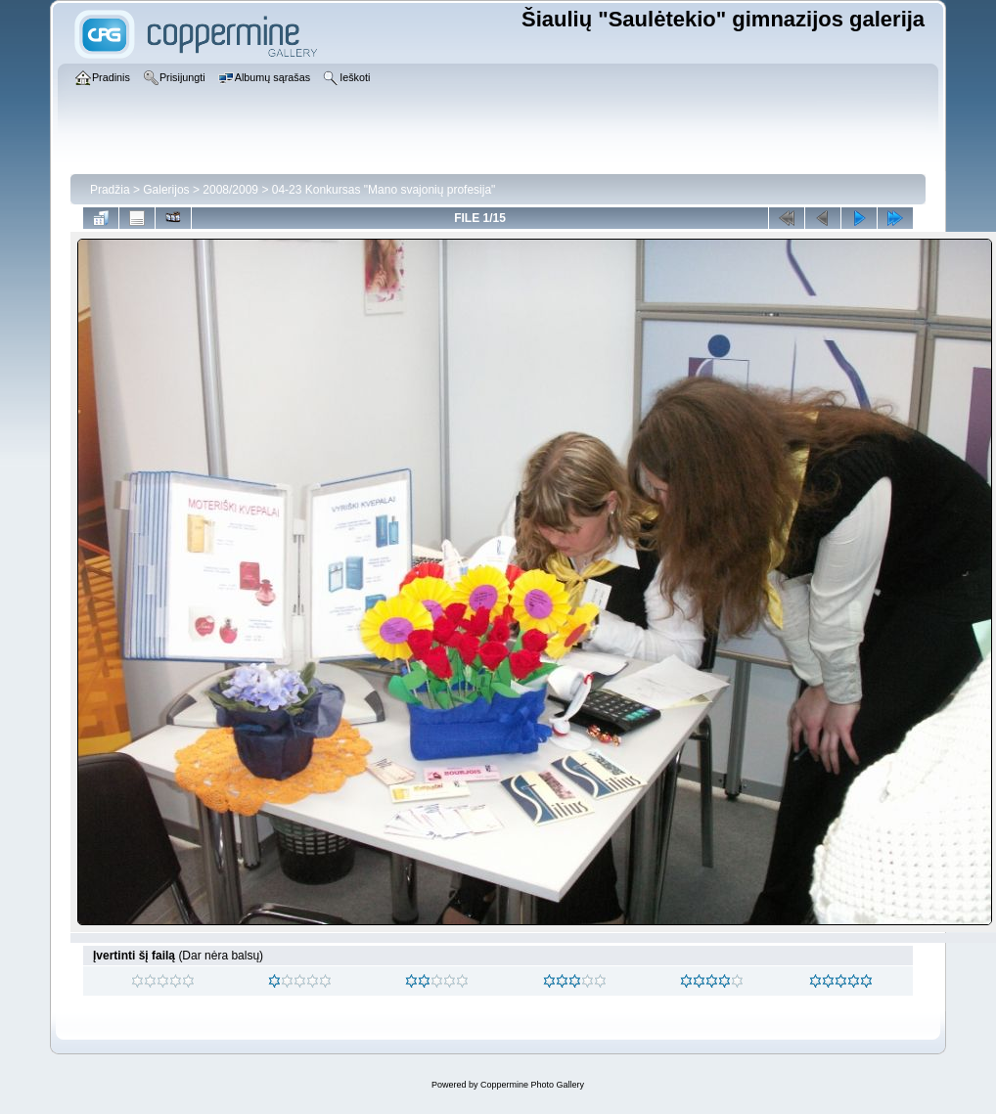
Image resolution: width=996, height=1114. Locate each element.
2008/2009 (230, 190)
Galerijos (166, 190)
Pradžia (110, 190)
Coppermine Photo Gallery (532, 1085)
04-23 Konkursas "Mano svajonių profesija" (384, 190)
